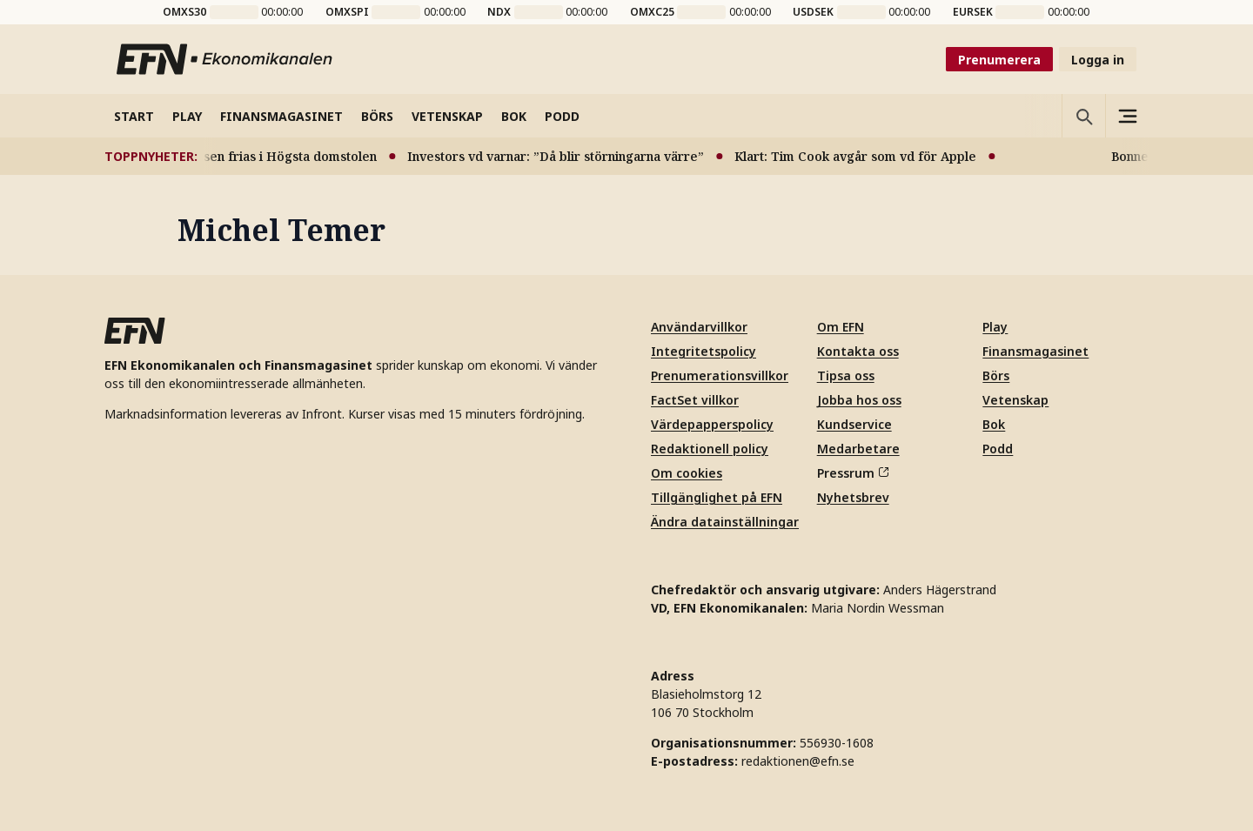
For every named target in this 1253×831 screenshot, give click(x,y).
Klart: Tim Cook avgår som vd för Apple (867, 156)
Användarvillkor (699, 326)
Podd (997, 448)
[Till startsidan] (225, 59)
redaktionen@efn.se (797, 761)
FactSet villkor (695, 400)
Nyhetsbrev (853, 497)
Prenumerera (999, 59)
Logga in (1097, 59)
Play (995, 326)
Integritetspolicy (703, 351)
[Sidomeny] (1127, 115)
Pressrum (852, 473)
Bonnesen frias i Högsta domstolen (283, 156)
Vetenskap (1015, 400)
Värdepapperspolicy (712, 424)
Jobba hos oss (859, 400)
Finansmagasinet (1035, 351)
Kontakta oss (858, 351)
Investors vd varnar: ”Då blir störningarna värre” (567, 156)
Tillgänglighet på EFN (716, 497)
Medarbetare (858, 448)
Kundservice (854, 424)
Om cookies (686, 473)
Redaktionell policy (709, 448)
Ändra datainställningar (725, 521)
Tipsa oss (845, 375)
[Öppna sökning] (1083, 115)
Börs (995, 375)
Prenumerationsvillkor (719, 375)
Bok (993, 424)
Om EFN (840, 326)
